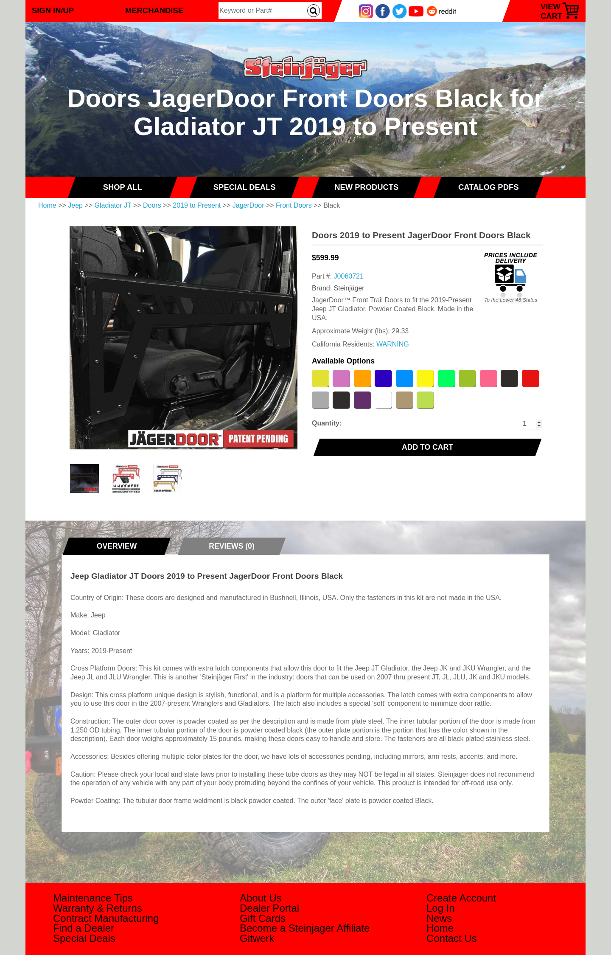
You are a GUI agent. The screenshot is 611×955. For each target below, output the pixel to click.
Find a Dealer (83, 928)
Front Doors (293, 205)
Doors (152, 205)
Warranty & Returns (97, 908)
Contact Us (451, 938)
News (439, 918)
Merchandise (154, 10)
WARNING (392, 344)
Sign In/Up (53, 10)
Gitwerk (257, 938)
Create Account (461, 898)
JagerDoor (248, 205)
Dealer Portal (269, 908)
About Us (261, 898)
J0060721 (349, 276)
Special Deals (84, 938)
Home (47, 205)
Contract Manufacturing (106, 918)
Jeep (75, 205)
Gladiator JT (113, 205)
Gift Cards (263, 918)
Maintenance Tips (93, 898)
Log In (440, 908)
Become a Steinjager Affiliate (305, 928)
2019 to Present (197, 205)
